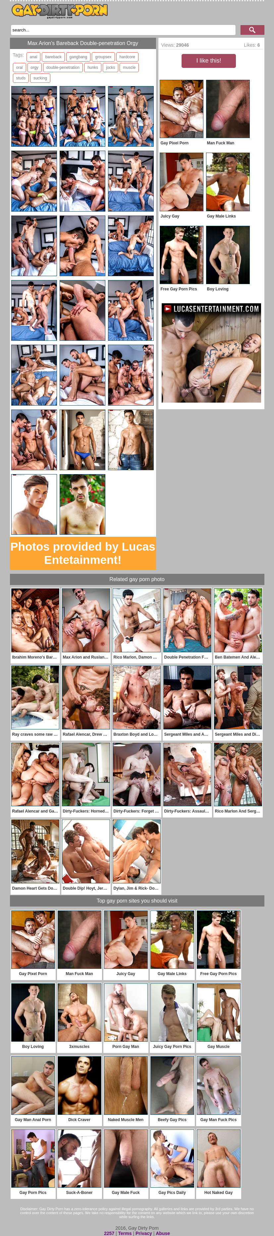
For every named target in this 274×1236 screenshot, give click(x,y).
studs (21, 78)
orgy (34, 67)
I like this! (208, 60)
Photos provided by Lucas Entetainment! (82, 553)
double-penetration (63, 67)
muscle (129, 67)
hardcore (127, 57)
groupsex (103, 57)
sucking (40, 78)
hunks (92, 67)
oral (19, 67)
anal (33, 57)
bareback (53, 57)
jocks (110, 67)
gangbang (78, 57)
